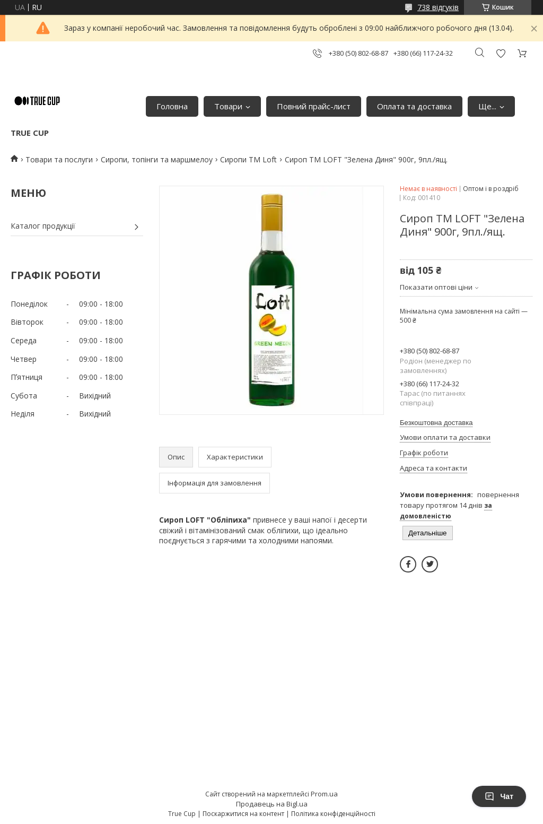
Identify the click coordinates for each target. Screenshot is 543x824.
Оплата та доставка (414, 106)
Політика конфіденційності (333, 813)
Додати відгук (500, 53)
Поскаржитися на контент (243, 813)
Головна (172, 106)
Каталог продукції (43, 226)
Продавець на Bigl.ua (272, 804)
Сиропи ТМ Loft (248, 159)
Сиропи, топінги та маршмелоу (157, 159)
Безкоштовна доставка (436, 423)
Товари (228, 106)
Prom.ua (324, 794)
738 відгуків (438, 7)
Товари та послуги (59, 159)
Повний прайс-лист (314, 106)
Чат (499, 796)
